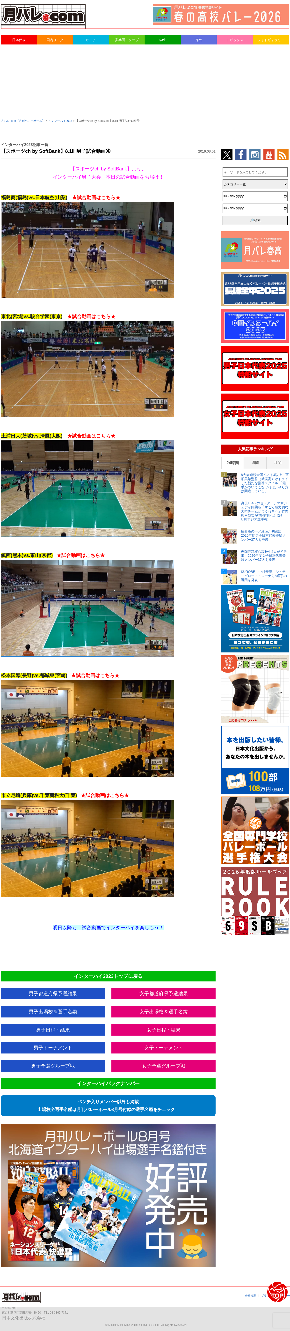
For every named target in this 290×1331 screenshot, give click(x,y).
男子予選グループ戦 (53, 1065)
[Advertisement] (145, 81)
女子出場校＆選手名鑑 (163, 1011)
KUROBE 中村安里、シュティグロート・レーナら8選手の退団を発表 (264, 576)
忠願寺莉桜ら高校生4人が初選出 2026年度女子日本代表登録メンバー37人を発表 (264, 556)
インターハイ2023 (60, 121)
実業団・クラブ (127, 40)
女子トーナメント (163, 1047)
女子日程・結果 (164, 1029)
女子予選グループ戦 (163, 1065)
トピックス (234, 40)
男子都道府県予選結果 (53, 993)
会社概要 (250, 1295)
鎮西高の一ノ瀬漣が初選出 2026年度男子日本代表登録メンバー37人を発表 (263, 535)
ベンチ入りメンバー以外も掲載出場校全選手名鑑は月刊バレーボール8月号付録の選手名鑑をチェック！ (108, 1105)
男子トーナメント (53, 1047)
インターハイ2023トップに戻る (108, 976)
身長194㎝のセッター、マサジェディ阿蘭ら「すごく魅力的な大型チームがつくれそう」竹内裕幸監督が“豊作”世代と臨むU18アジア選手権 (264, 511)
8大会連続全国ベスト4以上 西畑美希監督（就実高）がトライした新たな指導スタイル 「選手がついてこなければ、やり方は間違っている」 (265, 483)
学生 (163, 40)
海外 (199, 40)
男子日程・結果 (53, 1029)
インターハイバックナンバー (108, 1083)
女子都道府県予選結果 (163, 993)
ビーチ (91, 40)
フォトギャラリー (270, 40)
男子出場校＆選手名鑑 (53, 1011)
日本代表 (19, 40)
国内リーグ (54, 40)
